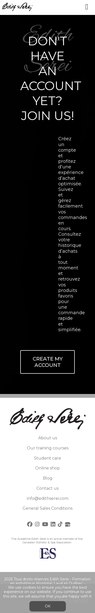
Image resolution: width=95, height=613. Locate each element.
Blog (47, 478)
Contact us (47, 488)
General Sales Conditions (47, 508)
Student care (47, 458)
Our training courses (47, 448)
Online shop (47, 468)
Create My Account (48, 362)
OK (47, 606)
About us (47, 438)
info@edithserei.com (47, 498)
